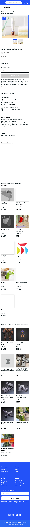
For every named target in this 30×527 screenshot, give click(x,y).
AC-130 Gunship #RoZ (7, 423)
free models (14, 83)
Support (4, 485)
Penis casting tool (21, 283)
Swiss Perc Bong (22, 422)
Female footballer (20, 230)
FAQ (2, 483)
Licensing (18, 485)
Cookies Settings (18, 524)
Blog (16, 470)
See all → (4, 185)
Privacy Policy (19, 483)
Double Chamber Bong (7, 449)
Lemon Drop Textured (20, 343)
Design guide (5, 481)
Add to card (15, 76)
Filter (18, 256)
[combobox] (15, 71)
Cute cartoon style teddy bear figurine (7, 370)
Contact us (4, 472)
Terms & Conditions (21, 481)
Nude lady (4, 256)
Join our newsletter (8, 490)
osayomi (6, 53)
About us (4, 470)
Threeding (2, 2)
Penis (3, 309)
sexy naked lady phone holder (20, 204)
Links (16, 472)
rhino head (5, 230)
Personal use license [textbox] (9, 71)
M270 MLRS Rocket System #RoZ (7, 396)
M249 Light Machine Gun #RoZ (21, 396)
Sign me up (15, 498)
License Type (5, 68)
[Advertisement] (15, 163)
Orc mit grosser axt (7, 343)
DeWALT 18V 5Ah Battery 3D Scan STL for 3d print (22, 370)
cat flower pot (6, 203)
